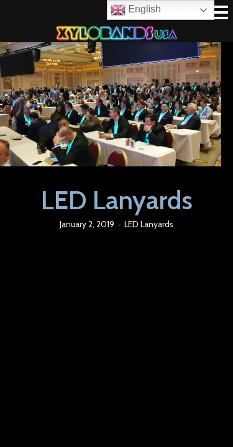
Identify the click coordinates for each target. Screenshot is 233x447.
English (136, 9)
